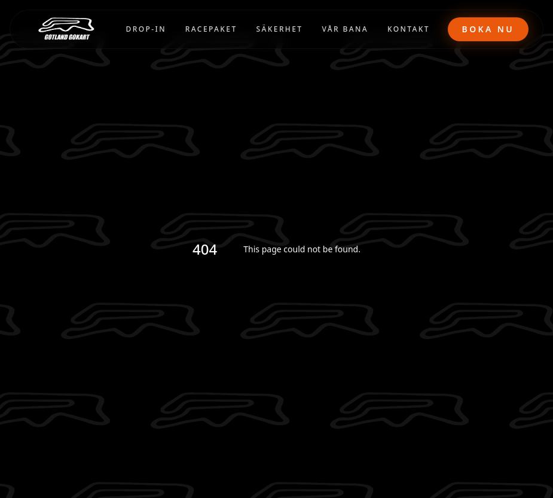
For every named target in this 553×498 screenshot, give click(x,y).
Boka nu (488, 29)
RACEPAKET (211, 29)
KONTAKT (408, 29)
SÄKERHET (279, 29)
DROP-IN (146, 29)
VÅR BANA (345, 29)
